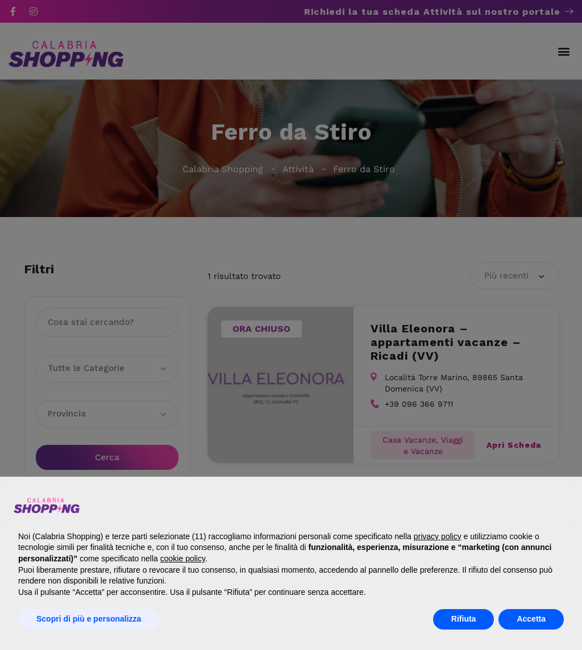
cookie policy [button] (182, 558)
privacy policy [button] (438, 536)
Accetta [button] (531, 618)
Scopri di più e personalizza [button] (88, 618)
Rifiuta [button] (463, 618)
